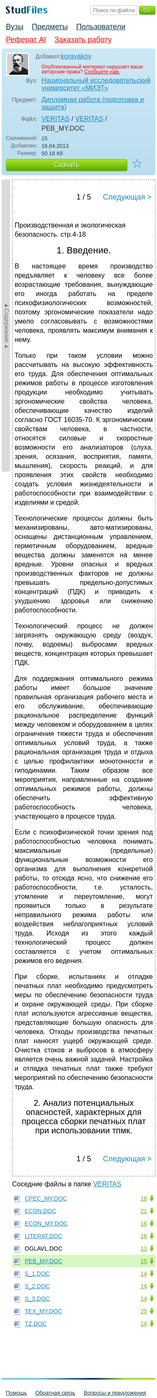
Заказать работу (83, 39)
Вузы (14, 27)
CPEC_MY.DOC (46, 1198)
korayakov (76, 56)
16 (143, 1223)
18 (143, 1198)
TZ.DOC (35, 1323)
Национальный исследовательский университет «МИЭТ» (96, 84)
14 (143, 1273)
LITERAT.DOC (43, 1236)
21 (143, 1211)
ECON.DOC (40, 1211)
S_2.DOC (37, 1286)
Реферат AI (26, 39)
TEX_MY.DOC (43, 1311)
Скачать (66, 164)
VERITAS (55, 118)
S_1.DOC (37, 1273)
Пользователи (100, 27)
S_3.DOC (37, 1298)
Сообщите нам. (102, 71)
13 (143, 1248)
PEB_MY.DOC (43, 1261)
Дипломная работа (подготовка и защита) (92, 103)
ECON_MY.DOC (46, 1223)
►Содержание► (6, 325)
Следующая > (127, 197)
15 (143, 1261)
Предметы (50, 27)
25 (143, 1311)
